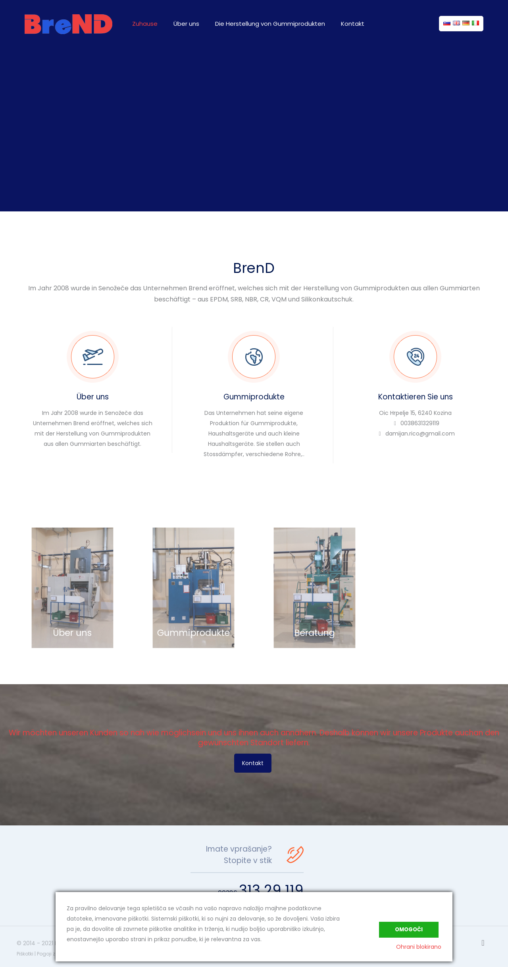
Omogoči (409, 929)
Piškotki (25, 953)
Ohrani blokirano (418, 947)
